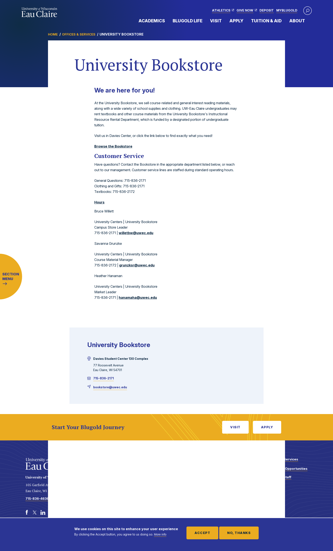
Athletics (221, 10)
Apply (236, 20)
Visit (216, 20)
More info (160, 534)
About (297, 20)
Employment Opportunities (286, 469)
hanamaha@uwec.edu (138, 297)
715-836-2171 (103, 378)
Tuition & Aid (266, 20)
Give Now (245, 10)
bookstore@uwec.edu (110, 387)
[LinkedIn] (43, 512)
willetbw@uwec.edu (136, 233)
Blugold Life (187, 20)
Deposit (267, 10)
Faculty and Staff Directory (277, 479)
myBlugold (286, 10)
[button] (307, 10)
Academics (151, 20)
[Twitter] (35, 512)
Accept (202, 533)
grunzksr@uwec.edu (137, 265)
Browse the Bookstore (113, 146)
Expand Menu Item (167, 20)
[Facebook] (27, 512)
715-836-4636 (37, 499)
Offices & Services (78, 34)
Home (53, 34)
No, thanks (239, 533)
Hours (99, 202)
